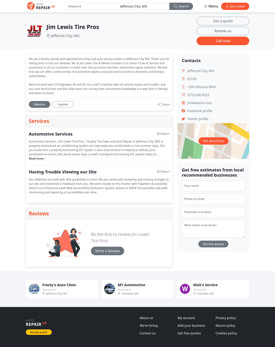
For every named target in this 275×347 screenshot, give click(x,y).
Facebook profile (199, 111)
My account (186, 318)
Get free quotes (213, 244)
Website (39, 104)
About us (146, 318)
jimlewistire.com (199, 103)
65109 (191, 79)
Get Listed (235, 6)
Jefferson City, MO (65, 35)
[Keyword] (90, 6)
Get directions (213, 141)
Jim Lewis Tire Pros (72, 27)
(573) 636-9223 (198, 95)
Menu (211, 6)
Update (63, 104)
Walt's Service (205, 284)
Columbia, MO (130, 293)
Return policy (225, 325)
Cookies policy (226, 333)
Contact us (148, 333)
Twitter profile (197, 119)
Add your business (191, 325)
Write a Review (107, 250)
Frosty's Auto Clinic (59, 284)
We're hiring (149, 325)
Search (181, 6)
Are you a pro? (38, 332)
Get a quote (223, 20)
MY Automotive (131, 284)
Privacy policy (226, 318)
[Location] (143, 6)
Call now (223, 40)
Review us (223, 30)
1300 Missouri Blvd (201, 87)
